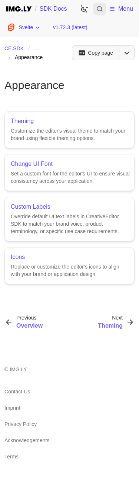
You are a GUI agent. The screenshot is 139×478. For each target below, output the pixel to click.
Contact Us (17, 392)
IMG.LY (18, 369)
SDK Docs (53, 9)
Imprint (12, 408)
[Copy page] (95, 52)
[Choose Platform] (23, 27)
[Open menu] (127, 52)
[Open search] (99, 9)
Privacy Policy (20, 424)
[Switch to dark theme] (84, 9)
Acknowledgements (26, 440)
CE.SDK (14, 48)
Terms (11, 457)
